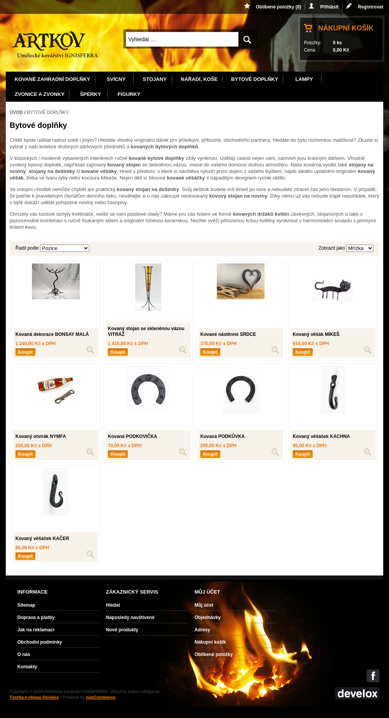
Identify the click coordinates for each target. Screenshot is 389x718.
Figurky (128, 94)
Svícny (116, 79)
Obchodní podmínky (39, 642)
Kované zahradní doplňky (52, 79)
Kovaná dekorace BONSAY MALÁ (52, 334)
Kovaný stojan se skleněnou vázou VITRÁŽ (146, 331)
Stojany (155, 79)
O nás (23, 654)
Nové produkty (122, 629)
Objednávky (207, 617)
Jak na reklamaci (35, 629)
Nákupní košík (346, 28)
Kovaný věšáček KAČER (42, 538)
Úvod (16, 112)
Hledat (113, 605)
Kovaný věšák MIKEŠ (316, 334)
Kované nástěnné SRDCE (228, 334)
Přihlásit (329, 7)
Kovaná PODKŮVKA (222, 436)
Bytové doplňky (254, 79)
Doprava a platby (36, 617)
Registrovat (370, 7)
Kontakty (27, 666)
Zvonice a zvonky (39, 94)
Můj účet (203, 605)
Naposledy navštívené (130, 617)
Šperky (90, 94)
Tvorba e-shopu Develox (34, 697)
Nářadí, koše (199, 79)
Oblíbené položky (213, 654)
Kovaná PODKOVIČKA (132, 436)
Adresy (202, 629)
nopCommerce (101, 697)
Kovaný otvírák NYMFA (40, 436)
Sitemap (26, 605)
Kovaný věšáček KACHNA (321, 436)
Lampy (304, 79)
